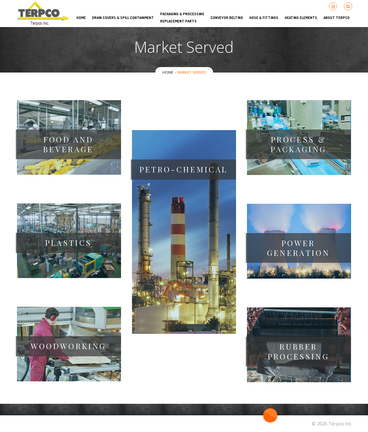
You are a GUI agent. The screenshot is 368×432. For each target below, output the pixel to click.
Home (167, 72)
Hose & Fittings (263, 17)
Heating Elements (301, 17)
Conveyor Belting (226, 17)
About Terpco (336, 17)
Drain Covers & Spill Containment (123, 17)
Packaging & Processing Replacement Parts (182, 17)
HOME (81, 17)
